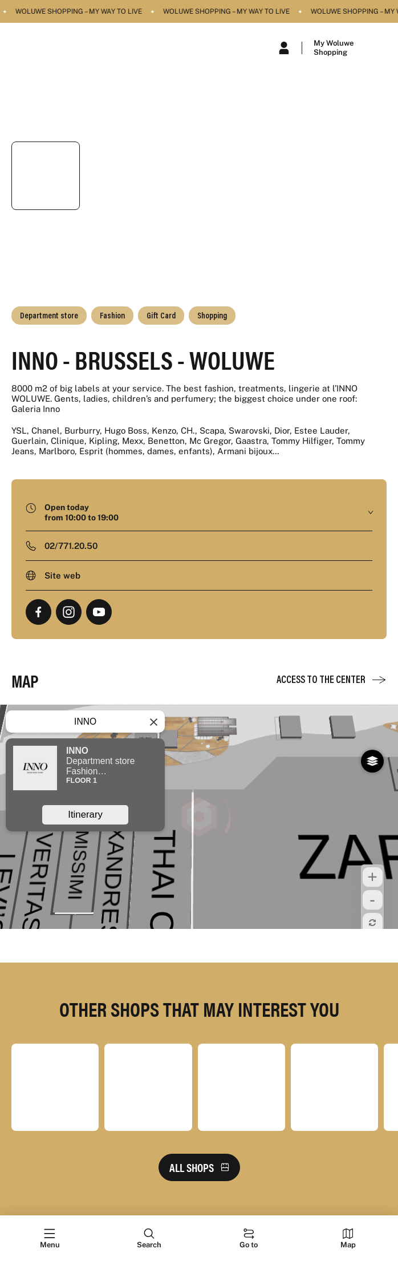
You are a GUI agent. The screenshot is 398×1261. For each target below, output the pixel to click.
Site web (62, 575)
